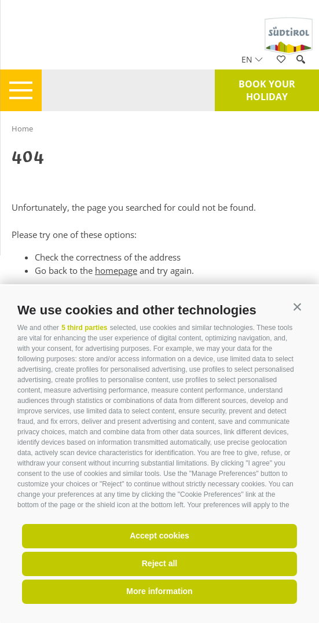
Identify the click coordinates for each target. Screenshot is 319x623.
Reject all (159, 563)
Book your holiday (267, 90)
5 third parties (84, 328)
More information (159, 591)
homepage (116, 270)
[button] (297, 307)
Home (22, 128)
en (252, 59)
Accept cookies (159, 535)
